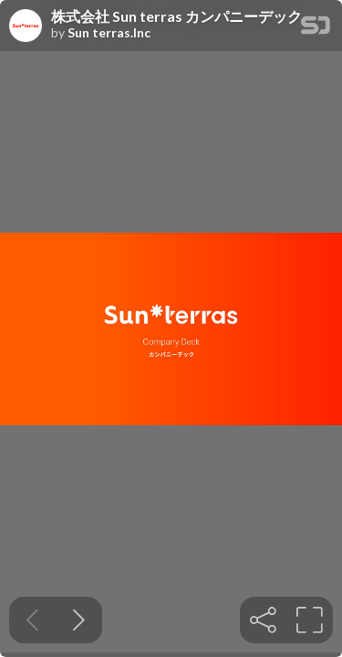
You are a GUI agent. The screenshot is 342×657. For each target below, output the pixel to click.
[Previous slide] (32, 620)
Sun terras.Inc (108, 32)
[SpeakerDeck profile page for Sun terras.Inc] (25, 26)
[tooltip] (263, 620)
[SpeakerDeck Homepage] (315, 28)
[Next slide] (78, 620)
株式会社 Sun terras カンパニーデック (176, 16)
